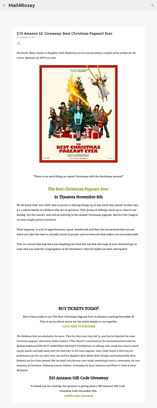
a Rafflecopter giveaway (78, 395)
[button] (18, 43)
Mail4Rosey (22, 5)
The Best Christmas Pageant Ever (78, 189)
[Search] (39, 5)
